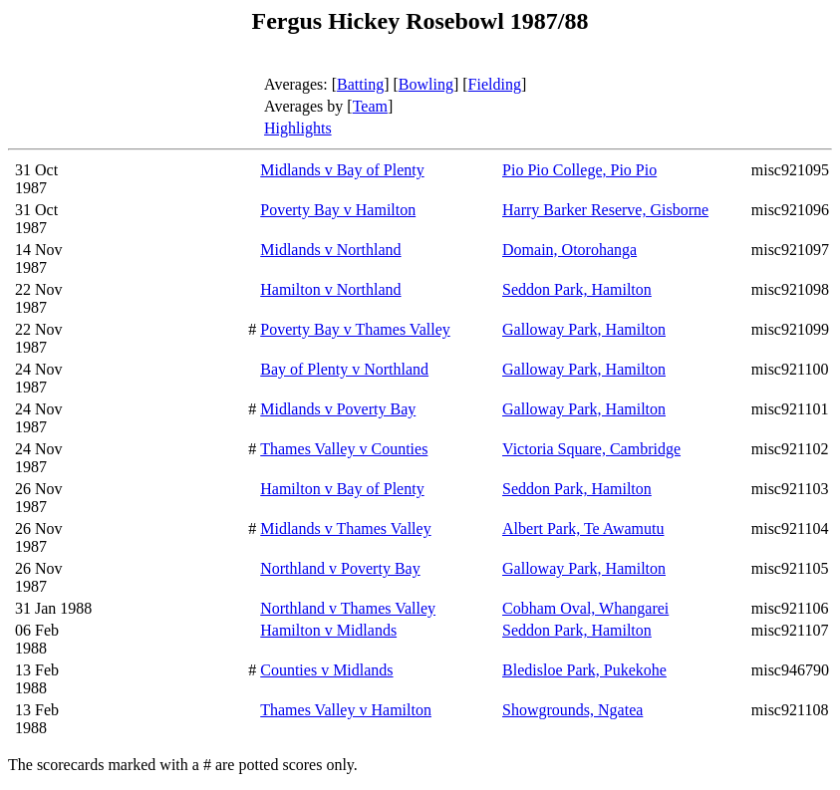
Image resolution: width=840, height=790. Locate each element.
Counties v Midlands (326, 669)
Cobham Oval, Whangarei (585, 608)
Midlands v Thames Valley (345, 528)
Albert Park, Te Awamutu (583, 528)
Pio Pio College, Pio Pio (579, 169)
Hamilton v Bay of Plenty (341, 488)
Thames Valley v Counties (343, 448)
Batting (360, 84)
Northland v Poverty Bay (340, 568)
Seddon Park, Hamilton (577, 289)
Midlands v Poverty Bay (338, 408)
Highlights (298, 128)
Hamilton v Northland (330, 289)
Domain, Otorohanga (569, 249)
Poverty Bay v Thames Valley (355, 329)
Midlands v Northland (330, 249)
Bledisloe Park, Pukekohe (584, 669)
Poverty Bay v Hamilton (338, 209)
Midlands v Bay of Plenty (341, 169)
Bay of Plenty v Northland (344, 369)
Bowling (426, 84)
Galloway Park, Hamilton (584, 329)
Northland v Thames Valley (347, 608)
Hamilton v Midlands (328, 630)
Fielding (494, 84)
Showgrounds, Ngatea (572, 709)
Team (370, 106)
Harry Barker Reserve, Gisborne (605, 209)
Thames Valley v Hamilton (345, 709)
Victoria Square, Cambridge (591, 448)
